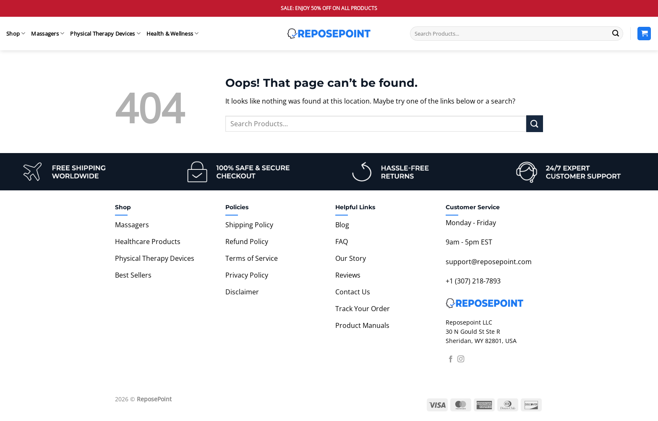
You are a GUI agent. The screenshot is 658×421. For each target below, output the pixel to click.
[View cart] (644, 34)
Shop (15, 33)
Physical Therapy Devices (105, 33)
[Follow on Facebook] (450, 359)
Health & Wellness (172, 33)
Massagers (47, 33)
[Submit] (615, 33)
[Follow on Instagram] (460, 359)
